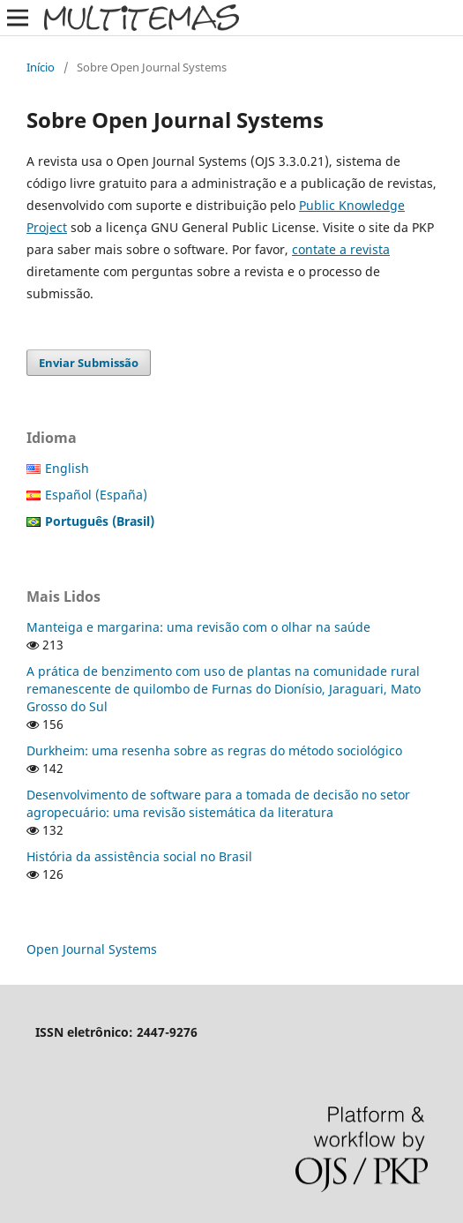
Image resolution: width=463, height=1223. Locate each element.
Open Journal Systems (91, 949)
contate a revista (341, 249)
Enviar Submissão (88, 363)
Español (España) (96, 494)
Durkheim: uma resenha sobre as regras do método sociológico (214, 750)
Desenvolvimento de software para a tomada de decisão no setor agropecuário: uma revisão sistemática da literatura (218, 803)
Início (40, 67)
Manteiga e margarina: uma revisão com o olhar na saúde (198, 627)
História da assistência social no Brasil (139, 856)
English (67, 468)
